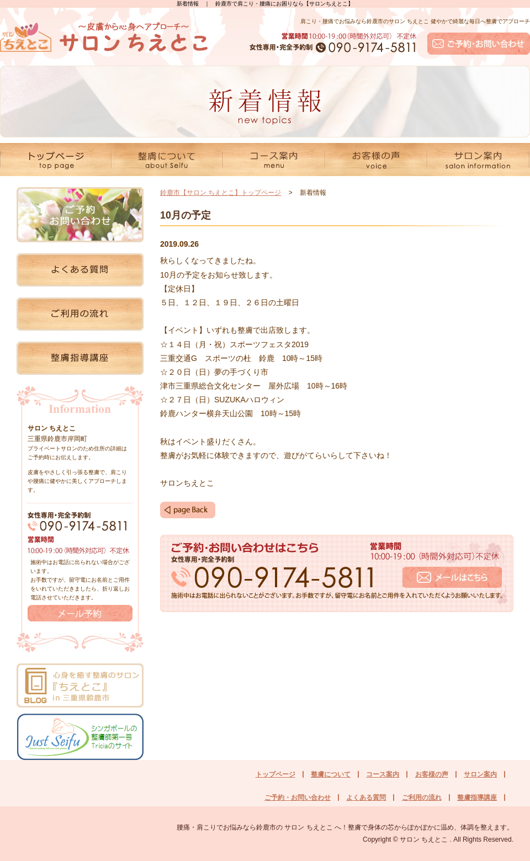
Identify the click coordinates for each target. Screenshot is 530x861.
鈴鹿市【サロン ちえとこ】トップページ (220, 192)
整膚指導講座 (477, 797)
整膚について (331, 774)
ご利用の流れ (422, 797)
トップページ (275, 774)
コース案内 (382, 774)
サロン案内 (480, 774)
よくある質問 (366, 797)
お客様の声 (431, 774)
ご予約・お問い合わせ (297, 797)
